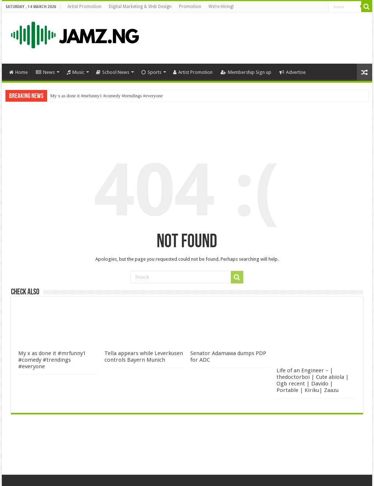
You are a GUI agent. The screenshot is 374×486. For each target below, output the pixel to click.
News (45, 72)
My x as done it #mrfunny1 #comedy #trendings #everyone (106, 95)
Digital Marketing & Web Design (140, 6)
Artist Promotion (85, 6)
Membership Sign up (246, 72)
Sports (151, 72)
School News (112, 72)
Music (75, 72)
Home (18, 72)
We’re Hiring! (221, 6)
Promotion (190, 6)
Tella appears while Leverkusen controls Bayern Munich (143, 356)
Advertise (292, 72)
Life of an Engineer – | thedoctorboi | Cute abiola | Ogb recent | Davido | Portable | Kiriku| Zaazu (312, 380)
